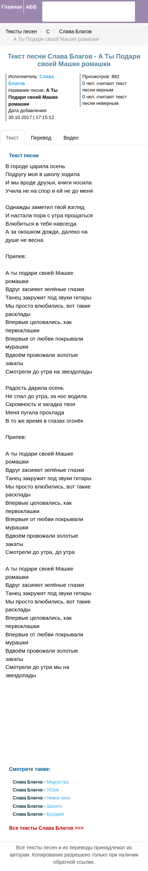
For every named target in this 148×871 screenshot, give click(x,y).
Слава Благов (75, 31)
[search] (69, 11)
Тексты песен (21, 31)
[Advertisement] (49, 723)
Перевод (41, 138)
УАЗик (53, 790)
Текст (12, 138)
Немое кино (59, 798)
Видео (71, 138)
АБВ (31, 7)
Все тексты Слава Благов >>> (46, 828)
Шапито (54, 806)
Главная (11, 7)
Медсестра (58, 782)
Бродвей (55, 814)
